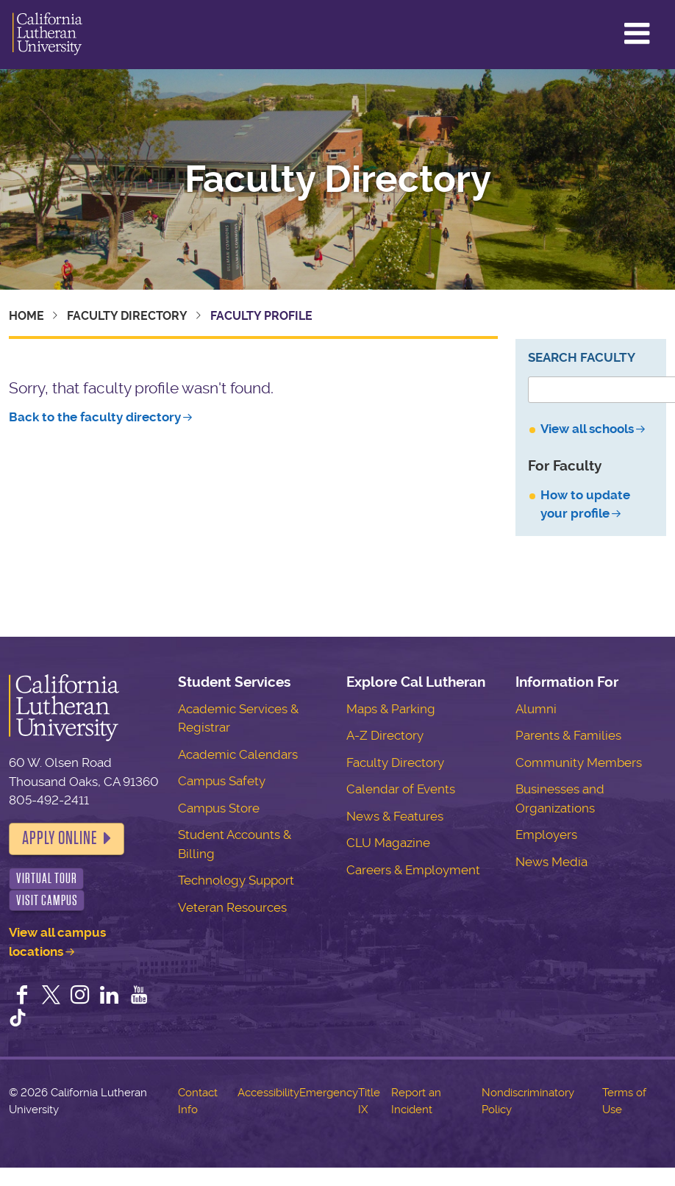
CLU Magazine (388, 842)
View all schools (587, 428)
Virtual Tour (46, 878)
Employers (546, 834)
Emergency (328, 1092)
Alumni (536, 708)
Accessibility (268, 1092)
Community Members (578, 762)
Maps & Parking (390, 708)
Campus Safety (221, 781)
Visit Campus (47, 900)
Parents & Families (568, 735)
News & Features (394, 816)
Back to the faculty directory (95, 417)
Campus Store (219, 808)
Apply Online (59, 838)
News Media (551, 861)
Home (26, 316)
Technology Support (236, 880)
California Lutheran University (47, 34)
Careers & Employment (413, 869)
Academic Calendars (238, 754)
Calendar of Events (400, 789)
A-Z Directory (385, 735)
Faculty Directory (338, 179)
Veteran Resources (232, 907)
